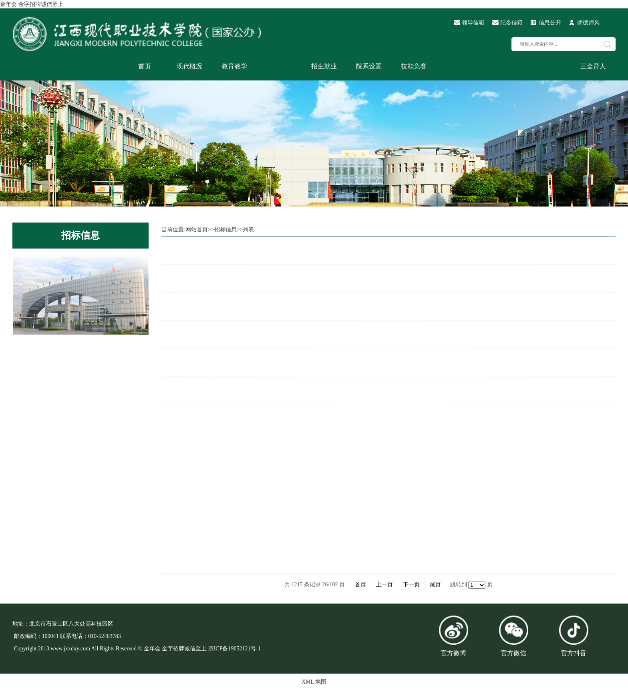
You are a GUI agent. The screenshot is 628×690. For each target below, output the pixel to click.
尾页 (435, 585)
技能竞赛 (414, 66)
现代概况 (189, 66)
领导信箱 (473, 23)
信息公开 (550, 23)
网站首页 (196, 230)
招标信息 (80, 235)
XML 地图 (314, 682)
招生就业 (324, 66)
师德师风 (588, 23)
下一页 (411, 585)
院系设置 (369, 66)
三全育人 (593, 66)
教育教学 (234, 66)
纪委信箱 (511, 23)
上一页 (384, 585)
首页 (144, 66)
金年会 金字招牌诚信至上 (31, 4)
